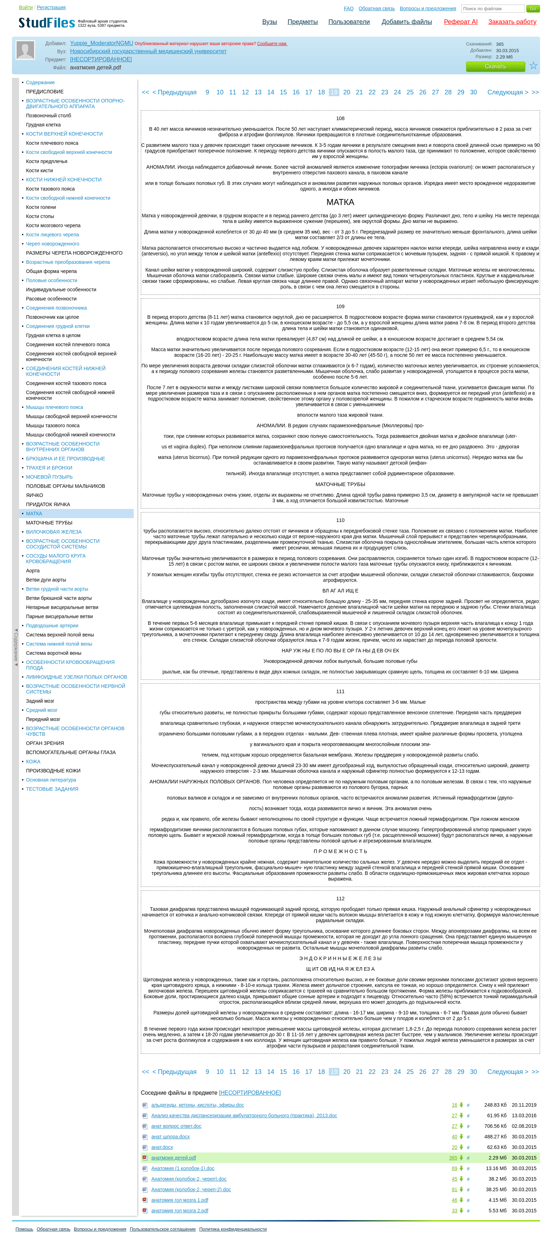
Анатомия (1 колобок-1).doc (182, 1168)
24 (397, 92)
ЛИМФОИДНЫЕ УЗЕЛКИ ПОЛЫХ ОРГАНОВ (76, 256)
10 (220, 92)
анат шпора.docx (170, 1136)
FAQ (349, 8)
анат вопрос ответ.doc (176, 1126)
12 (245, 92)
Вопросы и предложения (428, 8)
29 (460, 92)
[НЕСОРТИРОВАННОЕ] (101, 59)
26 (422, 92)
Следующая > (508, 92)
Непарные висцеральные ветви (62, 186)
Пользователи (349, 21)
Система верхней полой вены (60, 214)
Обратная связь (377, 8)
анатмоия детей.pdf (173, 1158)
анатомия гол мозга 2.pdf (179, 1210)
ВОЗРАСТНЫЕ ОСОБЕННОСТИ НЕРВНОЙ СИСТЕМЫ (75, 268)
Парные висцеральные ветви (59, 196)
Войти (26, 7)
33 (454, 1210)
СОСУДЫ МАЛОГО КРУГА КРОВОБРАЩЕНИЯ (56, 138)
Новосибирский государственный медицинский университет (148, 51)
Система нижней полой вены (59, 223)
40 (454, 1136)
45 (454, 1179)
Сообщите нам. (272, 44)
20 (346, 92)
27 (435, 92)
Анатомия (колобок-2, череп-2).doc (191, 1189)
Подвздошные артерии (52, 205)
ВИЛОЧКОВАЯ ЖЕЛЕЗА (54, 111)
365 (453, 1158)
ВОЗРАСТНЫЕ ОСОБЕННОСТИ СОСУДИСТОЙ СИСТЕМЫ (63, 123)
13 (258, 92)
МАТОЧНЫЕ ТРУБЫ (49, 102)
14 (270, 92)
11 (232, 92)
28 (448, 92)
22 (372, 92)
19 (334, 92)
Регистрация (51, 7)
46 (454, 1200)
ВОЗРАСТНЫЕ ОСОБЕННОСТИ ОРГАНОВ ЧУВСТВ (75, 310)
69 (454, 1168)
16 (296, 92)
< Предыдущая (174, 92)
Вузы (269, 21)
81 (454, 1189)
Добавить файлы (407, 21)
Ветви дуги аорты (46, 159)
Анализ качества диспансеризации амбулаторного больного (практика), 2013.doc (244, 1115)
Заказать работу (512, 21)
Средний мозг (42, 289)
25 (410, 92)
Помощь (24, 1229)
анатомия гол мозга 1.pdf (179, 1200)
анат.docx (162, 1147)
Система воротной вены (53, 232)
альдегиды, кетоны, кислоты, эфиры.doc (197, 1105)
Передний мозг (43, 299)
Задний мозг (40, 280)
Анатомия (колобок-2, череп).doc (189, 1179)
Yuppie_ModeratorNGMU (101, 43)
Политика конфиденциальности (233, 1229)
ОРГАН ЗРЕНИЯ (45, 322)
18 (321, 92)
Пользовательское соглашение (163, 1229)
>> (535, 92)
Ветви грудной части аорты (57, 168)
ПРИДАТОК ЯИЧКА (48, 84)
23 (384, 92)
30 (473, 92)
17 (308, 92)
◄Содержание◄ (16, 201)
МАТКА (34, 93)
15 (283, 92)
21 (359, 92)
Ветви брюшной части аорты (59, 177)
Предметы (303, 21)
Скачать (495, 66)
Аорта (33, 150)
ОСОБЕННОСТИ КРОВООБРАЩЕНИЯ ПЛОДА (70, 244)
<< (145, 92)
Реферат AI (461, 21)
